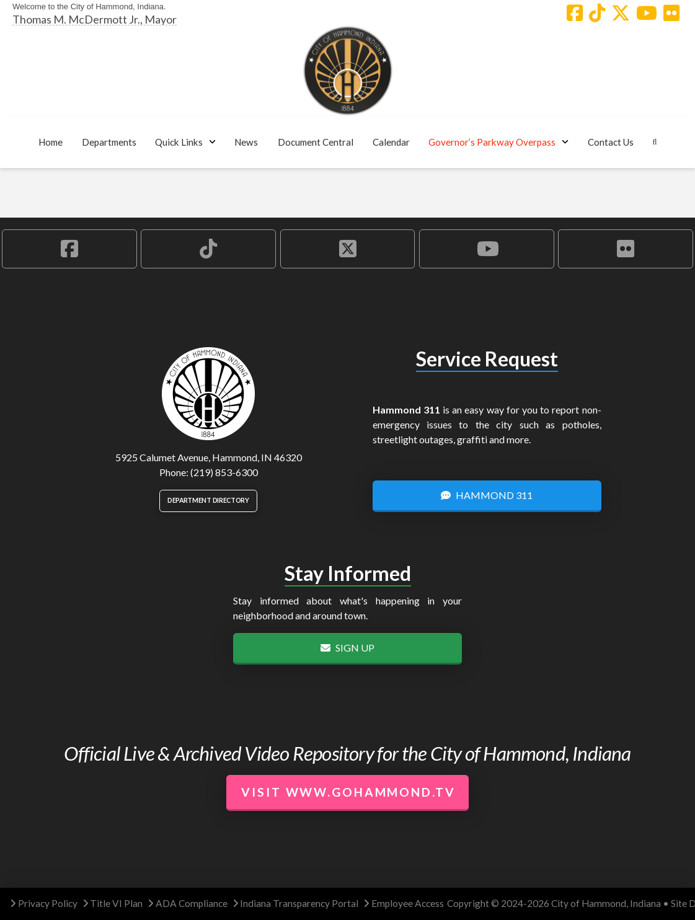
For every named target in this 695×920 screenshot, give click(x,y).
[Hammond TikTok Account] (597, 13)
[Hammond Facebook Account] (575, 13)
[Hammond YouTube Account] (646, 13)
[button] (109, 142)
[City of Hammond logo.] (348, 70)
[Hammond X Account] (620, 13)
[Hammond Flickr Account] (671, 13)
